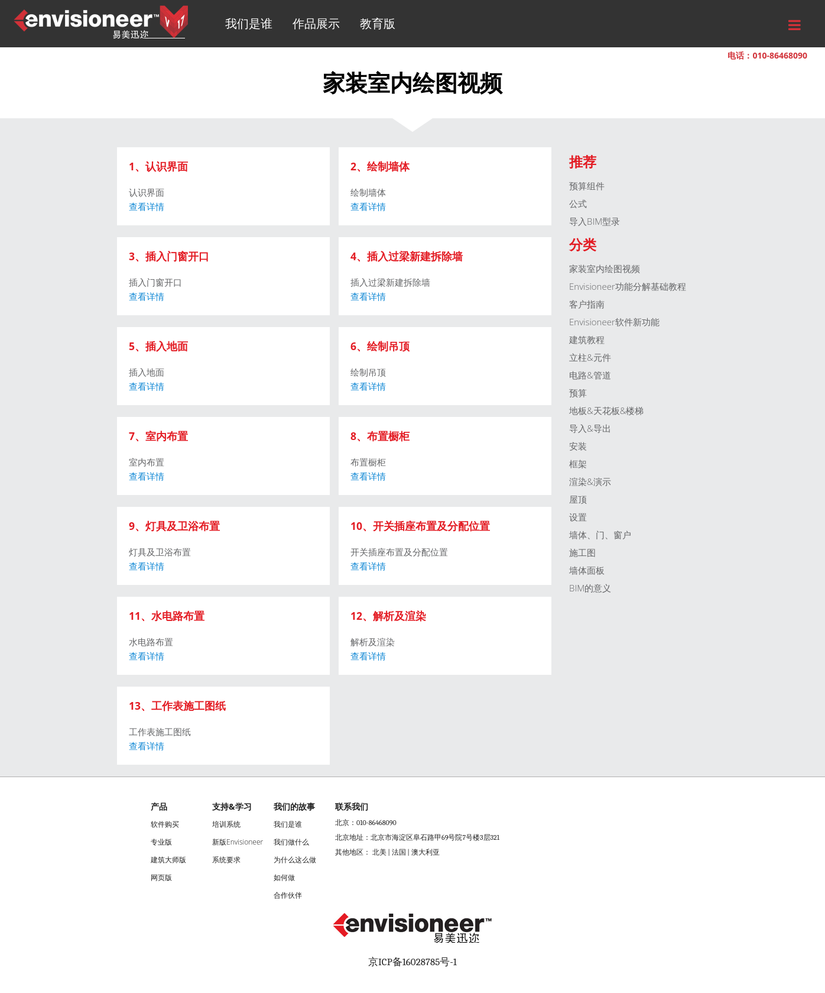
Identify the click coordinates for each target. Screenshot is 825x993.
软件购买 (165, 824)
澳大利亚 (425, 852)
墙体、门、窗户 (600, 535)
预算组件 (587, 186)
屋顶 (578, 499)
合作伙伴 (288, 895)
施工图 (582, 552)
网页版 (161, 877)
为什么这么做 (295, 860)
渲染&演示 (590, 481)
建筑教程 (587, 339)
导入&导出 (590, 428)
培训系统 (226, 824)
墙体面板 (587, 570)
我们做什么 (291, 842)
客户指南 (587, 304)
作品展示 (316, 23)
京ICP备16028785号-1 (412, 962)
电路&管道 (590, 375)
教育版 (377, 23)
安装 (578, 446)
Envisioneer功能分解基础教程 (627, 286)
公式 (578, 203)
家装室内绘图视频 (604, 268)
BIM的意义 (590, 588)
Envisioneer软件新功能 (614, 322)
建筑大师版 (168, 860)
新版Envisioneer (237, 842)
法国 (399, 852)
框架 (578, 464)
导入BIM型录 (594, 221)
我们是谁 (248, 23)
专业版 (161, 842)
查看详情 (146, 206)
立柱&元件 (590, 357)
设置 (578, 517)
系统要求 (226, 860)
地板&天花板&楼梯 (606, 410)
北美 (379, 852)
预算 (578, 393)
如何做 (284, 877)
